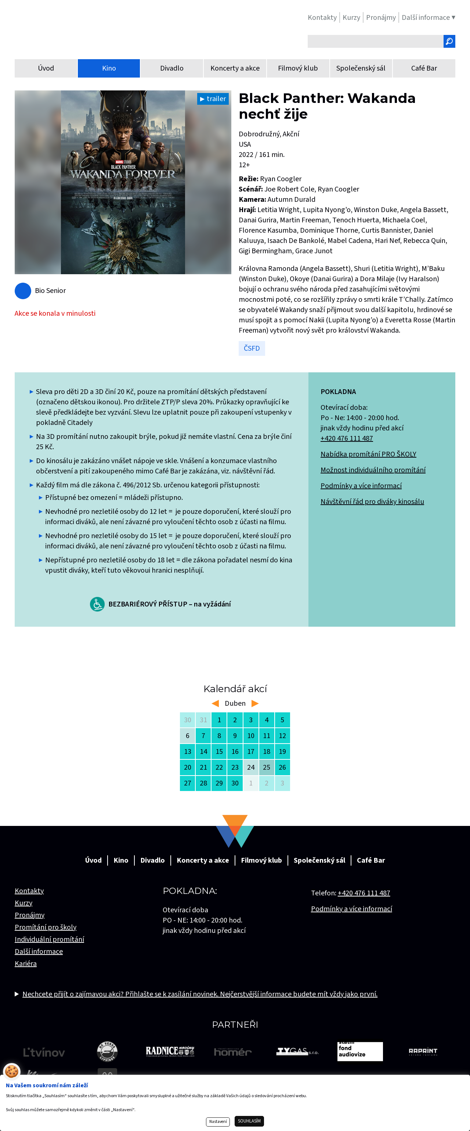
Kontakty (29, 891)
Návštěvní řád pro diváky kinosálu (372, 502)
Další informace (39, 951)
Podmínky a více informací (361, 486)
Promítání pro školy (45, 927)
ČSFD (252, 348)
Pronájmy (29, 915)
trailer (216, 99)
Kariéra (26, 964)
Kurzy (23, 903)
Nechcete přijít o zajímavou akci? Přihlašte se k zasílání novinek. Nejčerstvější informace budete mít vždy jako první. (199, 994)
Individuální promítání (49, 939)
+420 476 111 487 (347, 438)
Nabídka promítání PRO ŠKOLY (368, 454)
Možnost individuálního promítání (373, 470)
